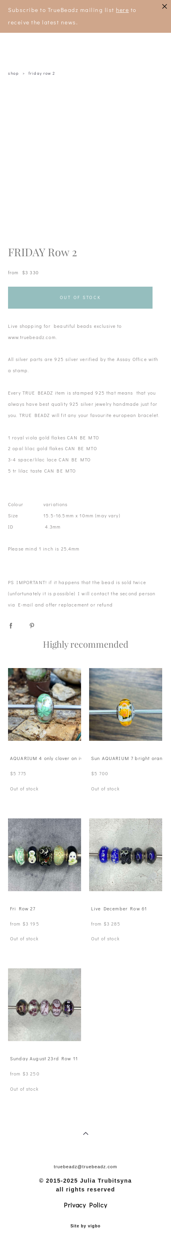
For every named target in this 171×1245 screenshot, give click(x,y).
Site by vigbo (85, 1226)
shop (13, 73)
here (122, 10)
